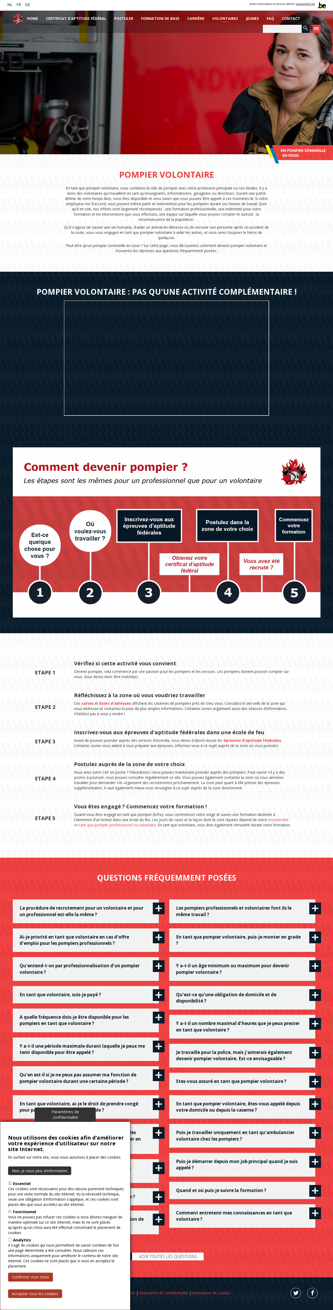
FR (18, 4)
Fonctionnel (24, 1211)
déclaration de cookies (211, 1292)
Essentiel (22, 1183)
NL (9, 4)
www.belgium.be (305, 4)
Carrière (195, 18)
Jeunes (252, 18)
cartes (87, 703)
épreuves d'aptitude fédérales (252, 740)
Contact (291, 18)
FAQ (270, 18)
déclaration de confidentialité (163, 1292)
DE (27, 4)
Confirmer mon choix (30, 1276)
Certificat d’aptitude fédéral (76, 18)
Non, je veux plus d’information (39, 1170)
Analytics (22, 1239)
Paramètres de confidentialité (65, 1114)
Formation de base (160, 18)
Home (32, 18)
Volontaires (225, 18)
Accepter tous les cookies (35, 1293)
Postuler (123, 18)
